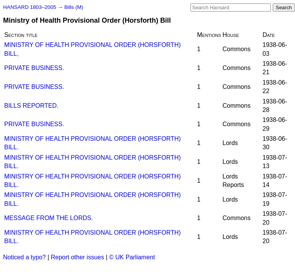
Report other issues (77, 257)
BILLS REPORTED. (31, 105)
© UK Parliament (132, 257)
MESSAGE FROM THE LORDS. (48, 218)
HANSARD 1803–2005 (29, 7)
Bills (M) (73, 7)
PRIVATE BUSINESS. (34, 68)
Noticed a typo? (24, 257)
